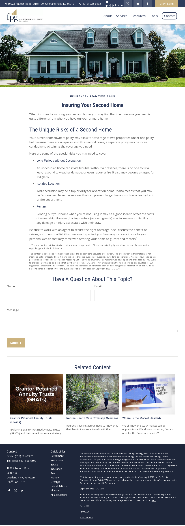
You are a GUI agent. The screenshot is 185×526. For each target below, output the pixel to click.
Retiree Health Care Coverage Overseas (92, 418)
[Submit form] (16, 342)
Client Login (167, 3)
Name (11, 286)
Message (13, 310)
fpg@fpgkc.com (114, 4)
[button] (107, 15)
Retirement (57, 456)
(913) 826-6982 (90, 3)
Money (55, 477)
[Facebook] (147, 3)
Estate (54, 464)
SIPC (154, 500)
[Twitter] (128, 3)
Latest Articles (59, 486)
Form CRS (84, 506)
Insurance (56, 469)
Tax (53, 473)
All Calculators (59, 494)
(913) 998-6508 (27, 460)
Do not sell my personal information (97, 483)
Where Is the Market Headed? (141, 418)
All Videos (56, 490)
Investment (57, 460)
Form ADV (84, 511)
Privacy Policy (86, 517)
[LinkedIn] (138, 3)
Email (98, 286)
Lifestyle (55, 481)
